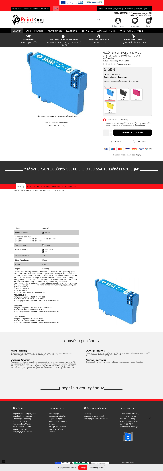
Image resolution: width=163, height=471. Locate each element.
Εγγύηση (52, 424)
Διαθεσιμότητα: (110, 77)
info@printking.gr (131, 427)
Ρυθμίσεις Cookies (97, 468)
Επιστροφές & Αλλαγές (22, 427)
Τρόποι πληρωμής (69, 186)
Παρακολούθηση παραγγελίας (24, 413)
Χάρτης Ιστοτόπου (56, 429)
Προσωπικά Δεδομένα (57, 416)
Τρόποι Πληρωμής (20, 421)
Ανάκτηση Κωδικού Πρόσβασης (96, 419)
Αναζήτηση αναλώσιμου (22, 432)
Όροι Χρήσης (137, 155)
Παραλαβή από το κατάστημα (24, 416)
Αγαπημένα (135, 26)
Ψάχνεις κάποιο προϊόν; (58, 421)
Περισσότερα (140, 125)
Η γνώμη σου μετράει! (57, 427)
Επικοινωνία (128, 9)
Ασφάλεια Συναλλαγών (22, 424)
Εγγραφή (121, 26)
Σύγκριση (115, 141)
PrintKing (61, 125)
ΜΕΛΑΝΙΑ (52, 125)
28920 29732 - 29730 (41, 9)
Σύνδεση (115, 26)
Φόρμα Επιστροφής (20, 429)
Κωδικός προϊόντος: (110, 61)
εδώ (58, 355)
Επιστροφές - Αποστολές (50, 186)
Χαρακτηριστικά (33, 186)
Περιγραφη (21, 186)
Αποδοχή (82, 468)
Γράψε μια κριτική (124, 64)
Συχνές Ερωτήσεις (56, 419)
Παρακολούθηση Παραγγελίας (110, 9)
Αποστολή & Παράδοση (22, 419)
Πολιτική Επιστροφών (121, 155)
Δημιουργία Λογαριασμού (94, 416)
